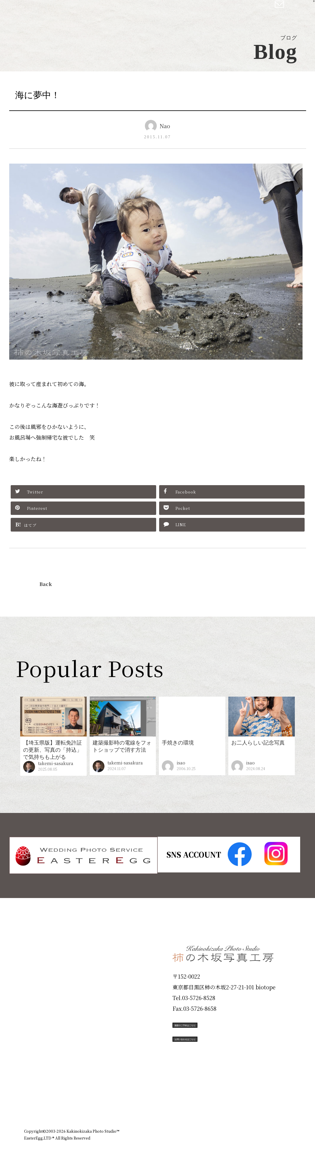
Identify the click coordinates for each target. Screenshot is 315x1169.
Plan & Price (48, 945)
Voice (34, 1051)
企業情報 (211, 1099)
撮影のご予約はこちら (217, 1024)
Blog (33, 1073)
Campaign (43, 1030)
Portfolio (41, 1009)
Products (40, 987)
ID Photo (41, 966)
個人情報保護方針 (274, 1099)
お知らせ (239, 1099)
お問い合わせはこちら (217, 1051)
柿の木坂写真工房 (53, 11)
